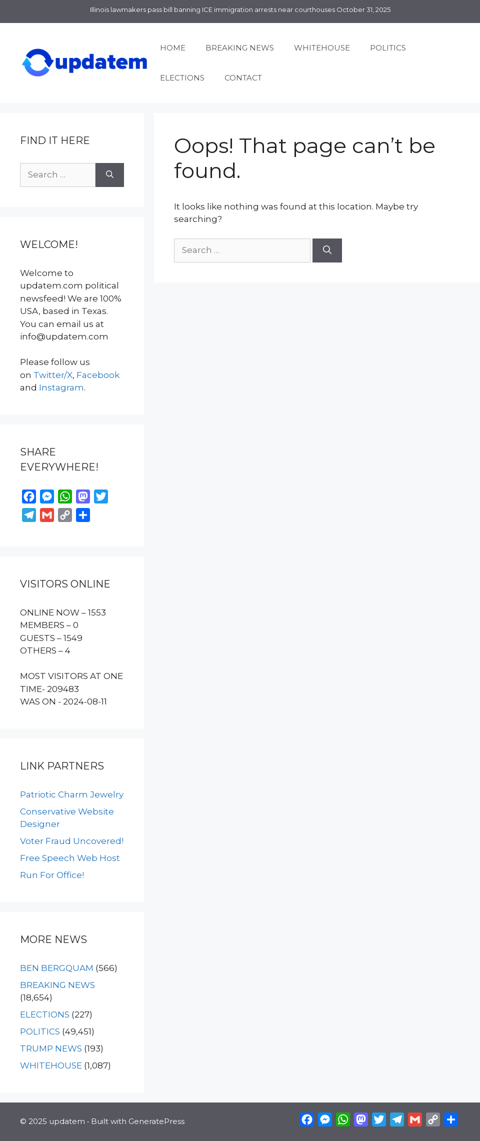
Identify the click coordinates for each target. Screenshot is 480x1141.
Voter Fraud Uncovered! (72, 841)
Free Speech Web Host (70, 858)
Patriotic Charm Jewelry (72, 795)
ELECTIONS (182, 77)
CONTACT (243, 77)
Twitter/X (53, 375)
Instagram (61, 387)
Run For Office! (52, 875)
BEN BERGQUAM (57, 968)
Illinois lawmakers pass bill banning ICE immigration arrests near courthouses (212, 10)
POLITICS (388, 47)
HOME (173, 47)
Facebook (98, 375)
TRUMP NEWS (51, 1049)
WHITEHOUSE (322, 47)
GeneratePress (156, 1121)
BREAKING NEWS (240, 47)
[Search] (327, 250)
